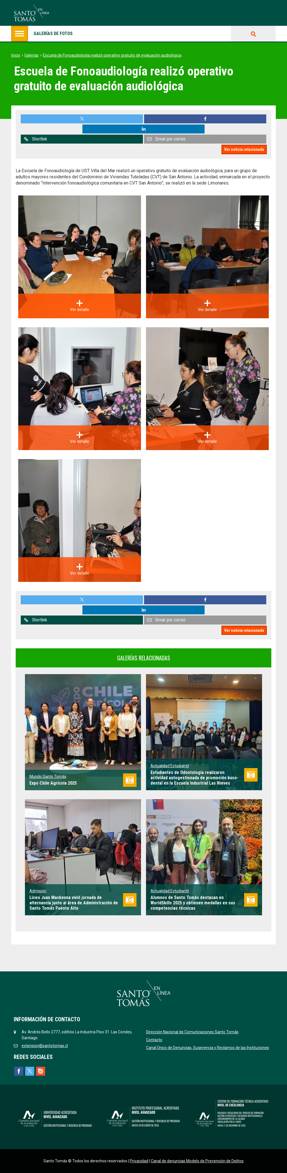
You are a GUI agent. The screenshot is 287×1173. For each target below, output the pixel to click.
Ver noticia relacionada (244, 149)
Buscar (253, 34)
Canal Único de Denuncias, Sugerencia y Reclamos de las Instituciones (207, 1047)
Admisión (37, 891)
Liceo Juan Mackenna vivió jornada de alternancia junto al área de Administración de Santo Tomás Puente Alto (73, 903)
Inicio (15, 55)
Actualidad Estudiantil (170, 766)
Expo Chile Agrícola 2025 (53, 783)
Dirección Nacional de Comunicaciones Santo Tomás (192, 1032)
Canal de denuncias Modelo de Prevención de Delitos (197, 1161)
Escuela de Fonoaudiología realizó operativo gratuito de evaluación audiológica (112, 55)
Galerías (31, 55)
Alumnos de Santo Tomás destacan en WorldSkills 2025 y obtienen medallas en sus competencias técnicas (193, 903)
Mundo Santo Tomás (47, 776)
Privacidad (139, 1161)
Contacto (154, 1040)
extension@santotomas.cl (45, 1045)
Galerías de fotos (42, 34)
